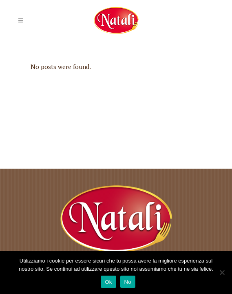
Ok (108, 282)
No (127, 282)
